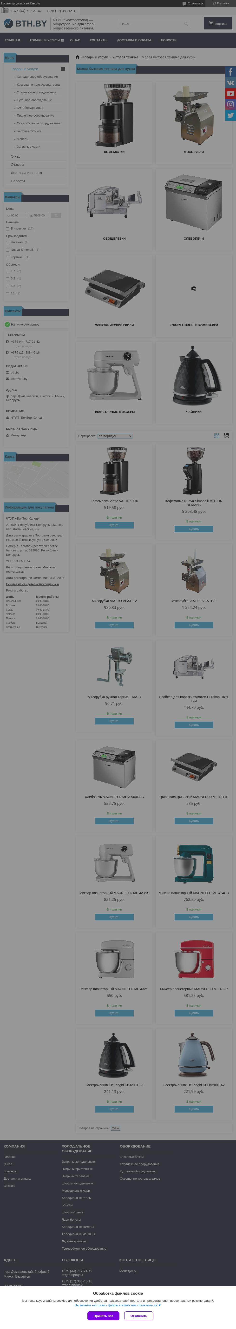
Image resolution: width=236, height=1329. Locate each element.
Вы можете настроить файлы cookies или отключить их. (116, 1305)
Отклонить (139, 1316)
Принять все (103, 1316)
